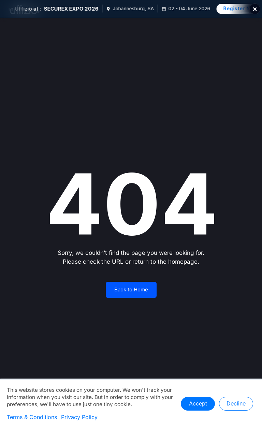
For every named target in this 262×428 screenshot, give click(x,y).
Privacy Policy (79, 417)
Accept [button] (198, 404)
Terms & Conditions (32, 417)
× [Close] (254, 9)
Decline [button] (236, 404)
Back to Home (131, 289)
